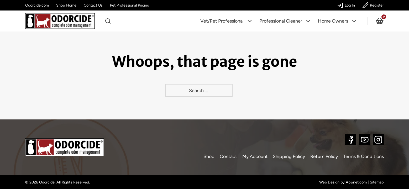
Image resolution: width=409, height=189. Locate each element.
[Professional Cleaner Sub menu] (310, 21)
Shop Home (66, 5)
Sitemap (377, 182)
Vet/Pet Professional (222, 21)
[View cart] (379, 21)
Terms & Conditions (363, 156)
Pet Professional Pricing (129, 5)
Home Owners (333, 21)
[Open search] (108, 21)
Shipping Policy (289, 156)
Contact (228, 156)
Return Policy (324, 156)
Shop (208, 156)
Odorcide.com (37, 5)
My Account (255, 156)
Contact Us (93, 5)
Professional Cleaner (280, 21)
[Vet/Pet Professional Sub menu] (251, 21)
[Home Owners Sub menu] (356, 21)
